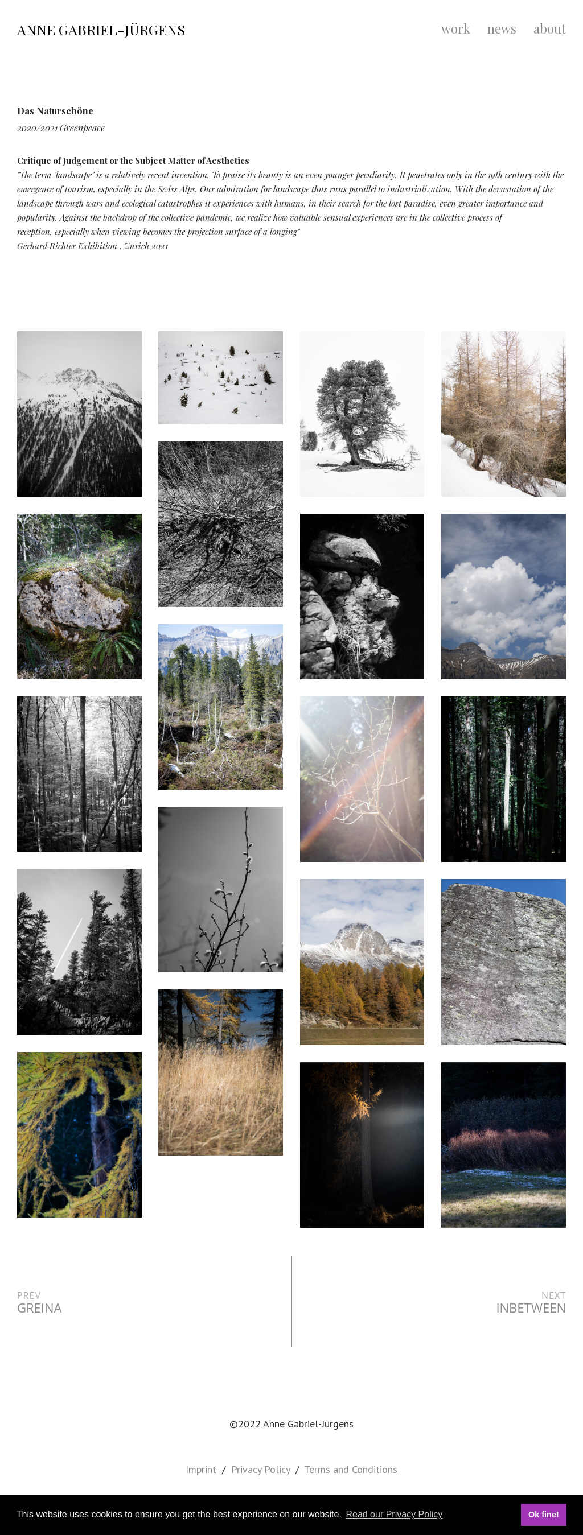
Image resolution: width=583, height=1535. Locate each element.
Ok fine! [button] (543, 1514)
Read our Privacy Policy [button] (394, 1514)
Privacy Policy (260, 1469)
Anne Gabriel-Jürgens (101, 29)
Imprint (201, 1469)
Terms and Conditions (350, 1469)
